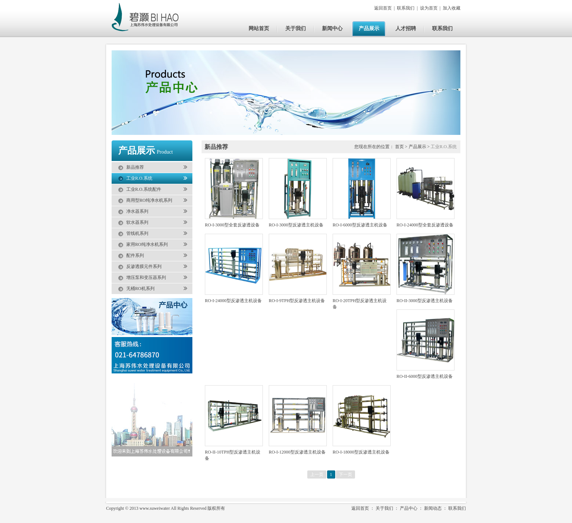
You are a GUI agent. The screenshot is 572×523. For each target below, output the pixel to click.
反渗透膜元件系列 (144, 266)
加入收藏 (451, 8)
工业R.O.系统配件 (143, 189)
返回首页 (383, 8)
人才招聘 (405, 28)
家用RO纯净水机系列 (147, 244)
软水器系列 (137, 222)
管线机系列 (137, 233)
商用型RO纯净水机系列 (149, 200)
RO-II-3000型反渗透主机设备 (425, 300)
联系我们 (405, 8)
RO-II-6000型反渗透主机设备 (425, 376)
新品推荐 (135, 167)
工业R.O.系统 (139, 178)
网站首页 (259, 28)
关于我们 (295, 28)
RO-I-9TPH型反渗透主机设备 (297, 300)
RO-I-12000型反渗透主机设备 (297, 452)
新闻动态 (433, 508)
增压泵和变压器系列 (146, 277)
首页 (399, 146)
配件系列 (135, 255)
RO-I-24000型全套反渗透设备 (425, 225)
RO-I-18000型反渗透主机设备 (361, 452)
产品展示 (369, 28)
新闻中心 (332, 28)
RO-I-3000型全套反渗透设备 (232, 225)
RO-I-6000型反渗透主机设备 (360, 225)
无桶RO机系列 (140, 288)
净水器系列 (137, 211)
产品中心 (408, 508)
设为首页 (429, 8)
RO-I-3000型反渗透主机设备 (296, 225)
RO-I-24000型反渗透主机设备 (233, 300)
